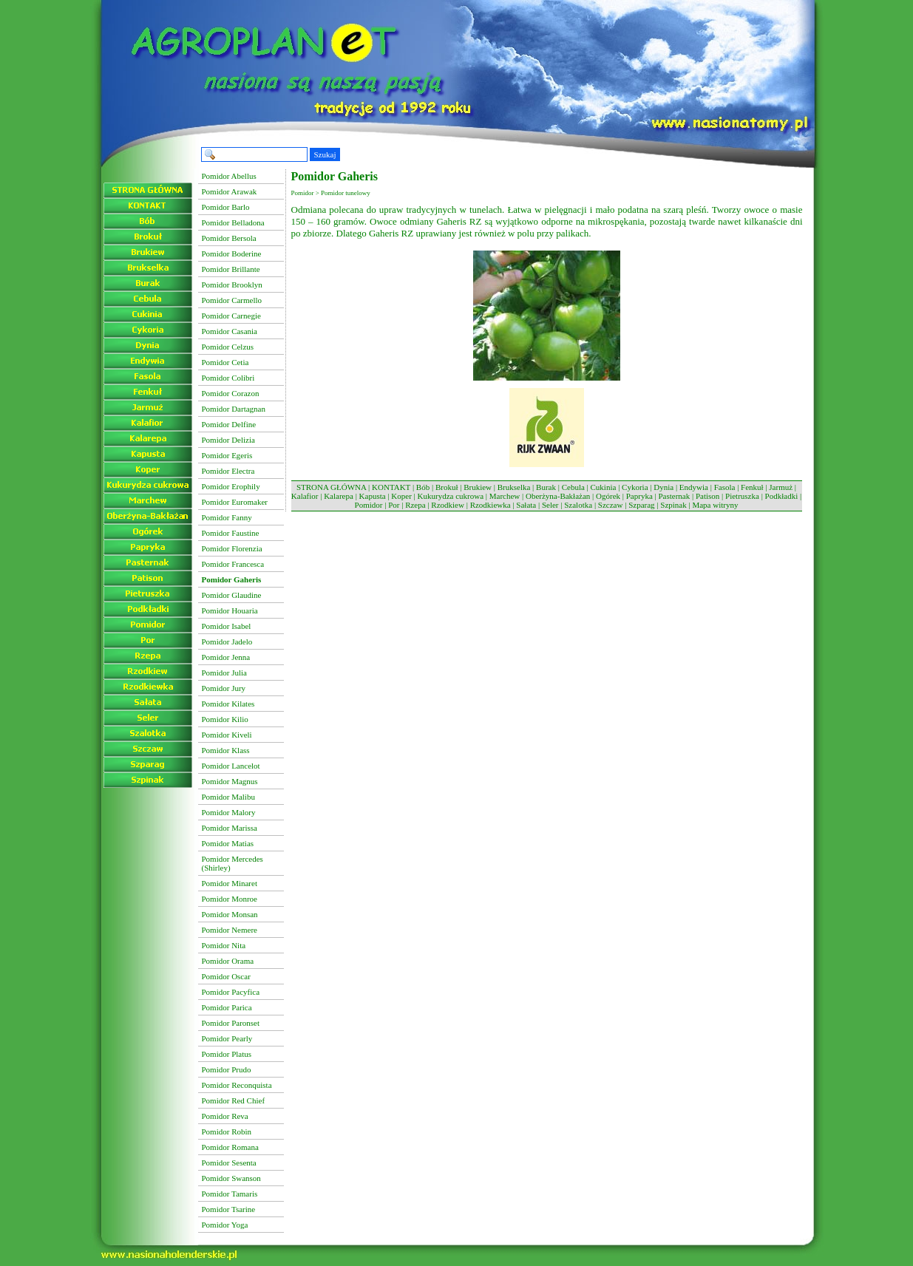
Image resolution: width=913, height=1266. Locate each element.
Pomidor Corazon (230, 393)
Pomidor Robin (227, 1131)
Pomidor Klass (226, 750)
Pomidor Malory (229, 812)
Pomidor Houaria (230, 610)
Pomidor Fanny (227, 517)
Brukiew (478, 487)
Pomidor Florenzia (232, 548)
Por (393, 504)
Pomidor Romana (230, 1147)
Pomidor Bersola (229, 238)
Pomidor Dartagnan (233, 408)
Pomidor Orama (228, 960)
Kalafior (305, 495)
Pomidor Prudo (226, 1069)
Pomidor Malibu (228, 796)
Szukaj (325, 154)
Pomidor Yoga (225, 1224)
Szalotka (578, 504)
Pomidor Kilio (225, 719)
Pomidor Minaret (229, 883)
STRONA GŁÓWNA (331, 487)
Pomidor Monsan (230, 914)
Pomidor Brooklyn (232, 284)
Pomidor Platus (227, 1053)
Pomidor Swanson (231, 1178)
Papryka (639, 495)
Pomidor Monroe (229, 898)
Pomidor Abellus (229, 175)
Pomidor (369, 504)
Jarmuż (780, 487)
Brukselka (514, 487)
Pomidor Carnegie (231, 315)
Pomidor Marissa (229, 827)
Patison (707, 495)
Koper (401, 495)
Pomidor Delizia (228, 439)
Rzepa (415, 504)
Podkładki (781, 495)
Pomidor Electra (228, 470)
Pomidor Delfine (229, 424)
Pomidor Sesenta (229, 1162)
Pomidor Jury (224, 688)
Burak (546, 487)
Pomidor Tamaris (230, 1193)
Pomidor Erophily (231, 486)
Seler (550, 504)
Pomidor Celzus (228, 346)
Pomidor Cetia (225, 362)
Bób (423, 487)
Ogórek (608, 495)
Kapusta (372, 495)
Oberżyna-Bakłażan (558, 495)
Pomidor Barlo (226, 207)
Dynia (663, 487)
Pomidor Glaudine (232, 595)
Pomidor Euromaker (235, 501)
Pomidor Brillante (231, 269)
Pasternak (674, 495)
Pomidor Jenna (226, 657)
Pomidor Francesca (233, 563)
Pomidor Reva (225, 1116)
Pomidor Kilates (228, 703)
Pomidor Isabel (226, 626)
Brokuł (446, 487)
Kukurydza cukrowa (451, 495)
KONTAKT (391, 487)
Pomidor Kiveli (227, 734)
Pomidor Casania (229, 331)
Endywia (693, 487)
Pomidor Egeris (227, 455)
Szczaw (610, 504)
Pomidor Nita (224, 945)
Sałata (526, 504)
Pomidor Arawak (229, 191)
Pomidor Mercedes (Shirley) (232, 863)
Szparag (641, 504)
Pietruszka (742, 495)
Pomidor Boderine (232, 253)
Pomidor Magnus (230, 781)
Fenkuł (752, 487)
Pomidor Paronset (231, 1022)
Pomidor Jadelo (227, 641)
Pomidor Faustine (230, 532)
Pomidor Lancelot (231, 765)
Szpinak (673, 504)
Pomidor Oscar (226, 976)
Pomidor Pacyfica (231, 991)
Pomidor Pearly (227, 1038)
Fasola (725, 487)
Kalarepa (338, 495)
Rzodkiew (447, 504)
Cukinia (604, 487)
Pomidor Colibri (228, 377)
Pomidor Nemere (229, 929)
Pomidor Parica (227, 1007)
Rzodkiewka (490, 504)
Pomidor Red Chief (233, 1100)
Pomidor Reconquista (237, 1084)
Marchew (504, 495)
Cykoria (635, 487)
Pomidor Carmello (232, 300)
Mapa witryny (715, 504)
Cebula (573, 487)
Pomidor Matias (228, 843)
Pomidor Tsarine (229, 1209)
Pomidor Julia (224, 672)
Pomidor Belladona (233, 222)
